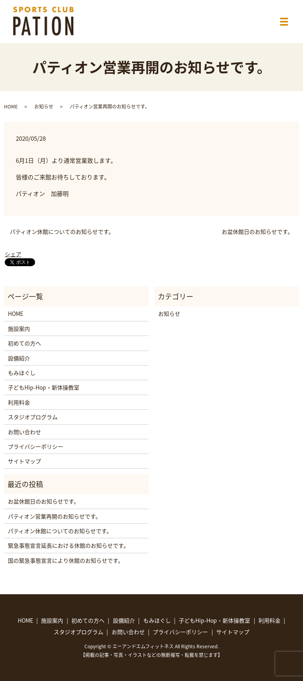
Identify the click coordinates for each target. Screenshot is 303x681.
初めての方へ (24, 343)
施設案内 (19, 328)
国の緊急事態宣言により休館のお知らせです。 (65, 560)
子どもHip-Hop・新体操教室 (43, 387)
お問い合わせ (24, 432)
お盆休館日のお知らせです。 (257, 231)
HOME (11, 106)
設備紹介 (19, 358)
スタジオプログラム (33, 417)
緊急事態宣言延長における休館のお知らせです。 (68, 545)
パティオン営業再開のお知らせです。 (54, 516)
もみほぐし (22, 373)
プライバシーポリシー (35, 446)
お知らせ (43, 106)
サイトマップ (24, 461)
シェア (13, 254)
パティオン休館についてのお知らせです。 (62, 231)
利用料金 (19, 402)
